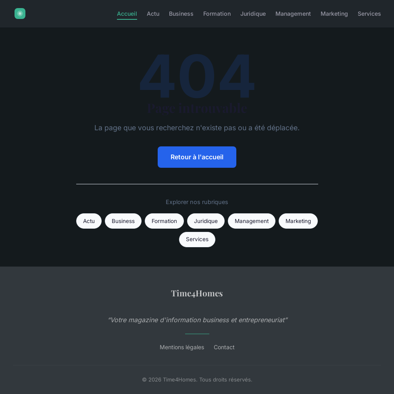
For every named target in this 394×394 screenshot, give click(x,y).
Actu (153, 13)
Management (293, 13)
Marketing (334, 13)
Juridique (253, 13)
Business (181, 13)
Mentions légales (182, 347)
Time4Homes (197, 292)
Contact (224, 347)
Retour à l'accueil (197, 157)
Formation (217, 13)
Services (369, 13)
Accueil (127, 13)
